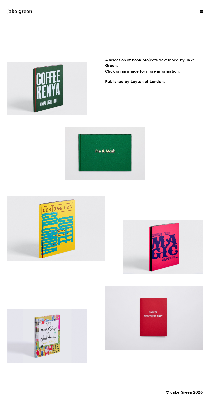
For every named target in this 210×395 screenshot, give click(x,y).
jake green (19, 10)
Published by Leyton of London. (135, 81)
